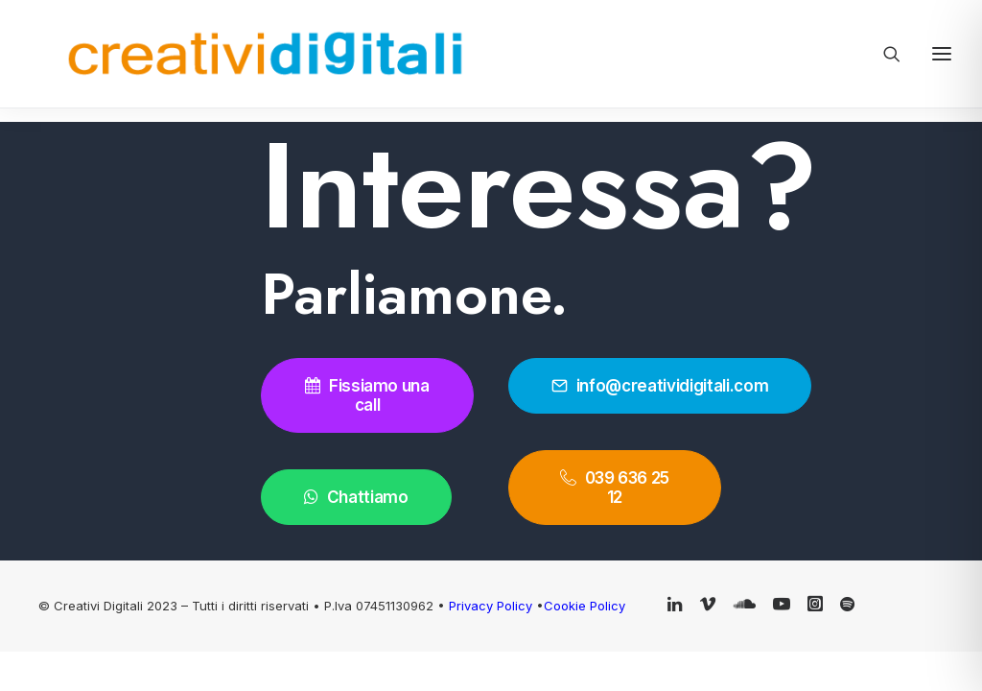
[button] (674, 605)
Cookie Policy (584, 605)
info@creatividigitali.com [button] (659, 385)
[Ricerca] (883, 53)
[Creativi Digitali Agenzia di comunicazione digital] (191, 54)
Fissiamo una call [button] (369, 395)
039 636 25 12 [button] (616, 487)
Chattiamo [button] (356, 497)
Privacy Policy (492, 605)
